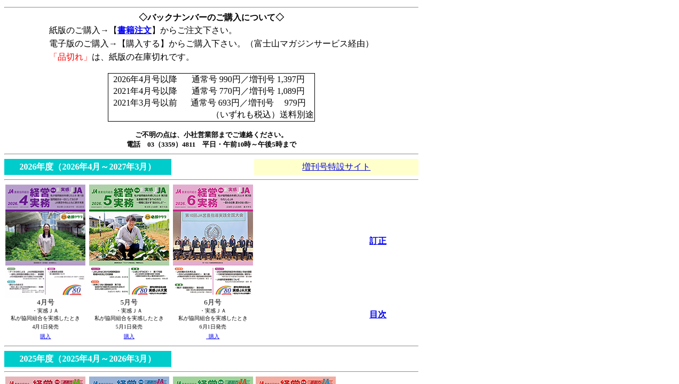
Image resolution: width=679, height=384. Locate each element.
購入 (45, 336)
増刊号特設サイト (336, 166)
